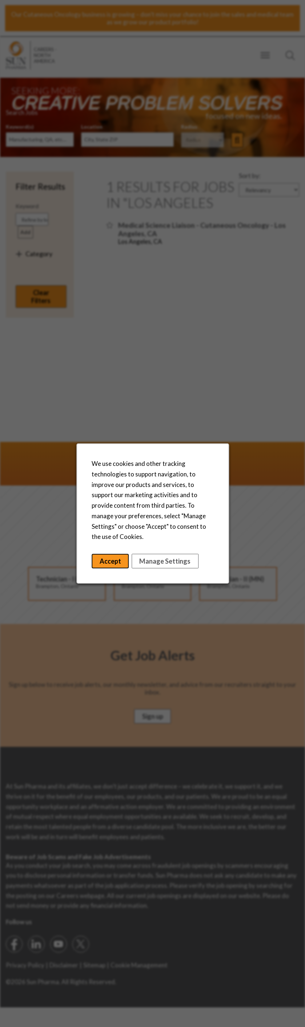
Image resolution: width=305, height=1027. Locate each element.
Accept (110, 562)
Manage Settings (164, 562)
